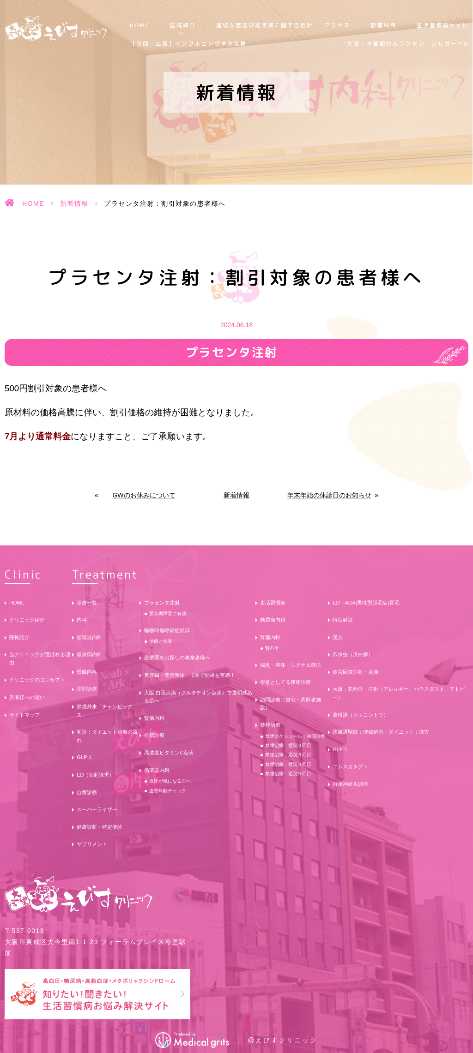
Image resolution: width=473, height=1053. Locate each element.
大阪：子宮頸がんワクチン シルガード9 (407, 44)
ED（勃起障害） (95, 775)
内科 (82, 619)
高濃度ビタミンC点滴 (169, 752)
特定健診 (343, 619)
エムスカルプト (350, 766)
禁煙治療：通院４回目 (288, 764)
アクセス (337, 25)
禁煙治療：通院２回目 (288, 745)
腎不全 (272, 648)
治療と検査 (160, 641)
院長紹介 (19, 637)
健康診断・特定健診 (99, 827)
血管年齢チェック (167, 790)
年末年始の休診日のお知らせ (329, 495)
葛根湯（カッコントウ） (360, 715)
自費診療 (87, 792)
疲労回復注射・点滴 (355, 672)
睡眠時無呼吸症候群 (167, 630)
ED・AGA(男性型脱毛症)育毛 (366, 602)
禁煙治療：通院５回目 (288, 773)
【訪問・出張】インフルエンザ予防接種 (188, 44)
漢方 (338, 637)
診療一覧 (87, 602)
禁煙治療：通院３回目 (288, 754)
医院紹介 (183, 25)
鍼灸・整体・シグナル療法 (290, 665)
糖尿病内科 (89, 654)
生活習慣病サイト (442, 25)
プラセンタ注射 (162, 602)
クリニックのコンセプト (37, 679)
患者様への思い (27, 697)
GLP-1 (84, 757)
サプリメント (92, 844)
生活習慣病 (272, 602)
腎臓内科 (87, 672)
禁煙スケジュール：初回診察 (295, 736)
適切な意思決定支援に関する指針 (265, 25)
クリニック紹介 (27, 619)
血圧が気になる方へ (170, 781)
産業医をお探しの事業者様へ (177, 657)
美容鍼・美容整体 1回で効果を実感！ (189, 675)
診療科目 (383, 25)
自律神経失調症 (350, 784)
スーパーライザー (97, 809)
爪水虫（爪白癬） (353, 654)
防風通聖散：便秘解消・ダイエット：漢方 (381, 732)
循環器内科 (89, 637)
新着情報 (74, 203)
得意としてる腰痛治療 (285, 682)
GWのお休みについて (143, 495)
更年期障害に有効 (167, 613)
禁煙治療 (270, 725)
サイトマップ (24, 715)
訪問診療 (87, 689)
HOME (140, 25)
